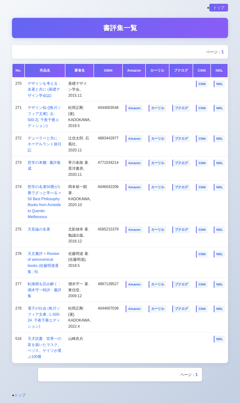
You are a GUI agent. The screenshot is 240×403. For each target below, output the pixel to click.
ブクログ (181, 109)
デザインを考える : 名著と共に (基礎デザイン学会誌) (44, 90)
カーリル (157, 109)
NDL (219, 85)
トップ (218, 8)
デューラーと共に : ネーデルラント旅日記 (44, 145)
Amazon (134, 109)
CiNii (202, 85)
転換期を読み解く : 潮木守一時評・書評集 (44, 291)
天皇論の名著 (39, 230)
